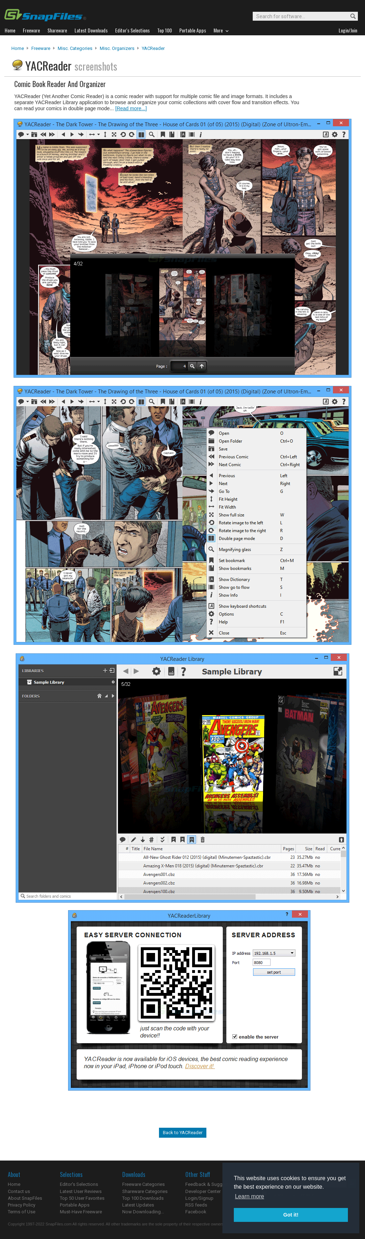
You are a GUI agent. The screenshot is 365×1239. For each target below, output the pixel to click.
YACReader (153, 48)
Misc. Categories (75, 48)
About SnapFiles (25, 1198)
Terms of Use (21, 1211)
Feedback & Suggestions (211, 1184)
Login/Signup (199, 1198)
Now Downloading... (143, 1211)
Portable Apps (74, 1205)
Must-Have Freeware (81, 1211)
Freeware (40, 48)
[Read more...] (131, 108)
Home (17, 48)
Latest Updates (138, 1205)
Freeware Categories (143, 1184)
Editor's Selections (79, 1184)
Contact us (19, 1191)
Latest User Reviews (81, 1191)
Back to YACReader (182, 1132)
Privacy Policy (21, 1205)
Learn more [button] (249, 1196)
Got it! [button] (290, 1215)
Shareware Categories (145, 1191)
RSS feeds (196, 1205)
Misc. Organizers (117, 48)
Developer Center (203, 1191)
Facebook (195, 1211)
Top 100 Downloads (143, 1198)
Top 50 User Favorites (82, 1198)
